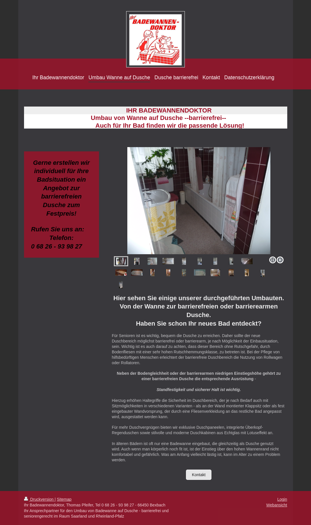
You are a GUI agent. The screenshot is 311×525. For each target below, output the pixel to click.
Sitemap (64, 499)
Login (282, 499)
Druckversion (39, 499)
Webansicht (276, 505)
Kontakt (198, 474)
